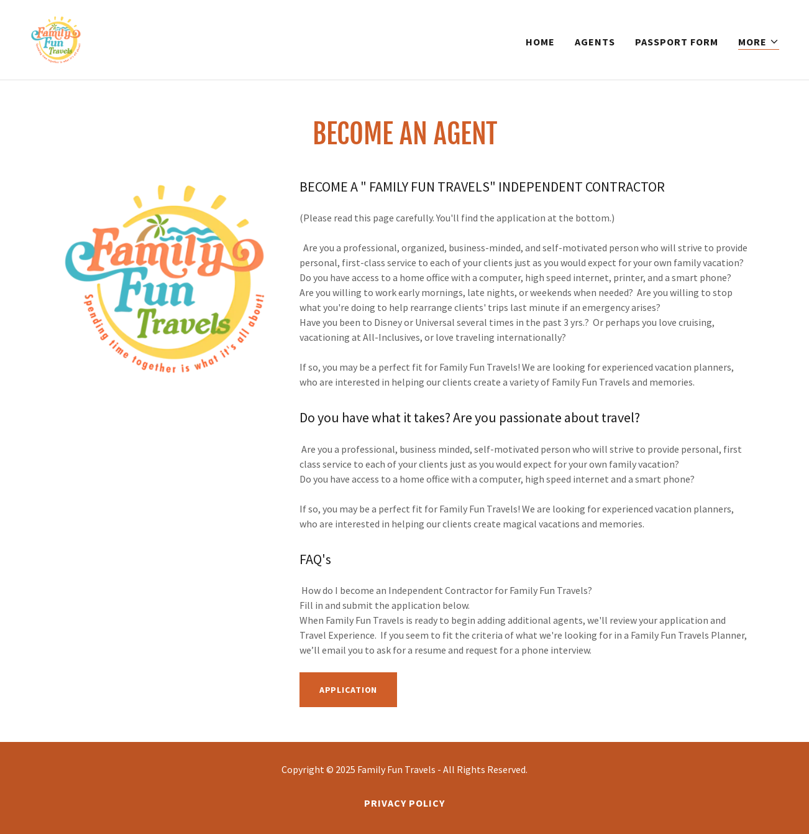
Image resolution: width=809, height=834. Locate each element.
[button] (758, 42)
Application (348, 689)
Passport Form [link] (676, 41)
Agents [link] (595, 41)
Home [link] (540, 41)
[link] (56, 38)
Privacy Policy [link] (404, 803)
